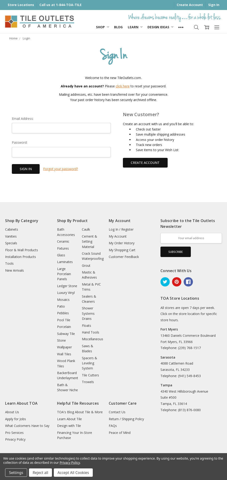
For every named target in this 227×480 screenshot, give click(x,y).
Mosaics (63, 299)
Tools (9, 263)
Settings (16, 472)
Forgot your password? (60, 169)
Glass (61, 255)
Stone (61, 340)
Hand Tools (90, 332)
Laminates (65, 262)
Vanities (11, 236)
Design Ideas (160, 27)
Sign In (213, 5)
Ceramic (63, 241)
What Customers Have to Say (27, 425)
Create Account (190, 5)
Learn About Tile (69, 419)
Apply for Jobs (15, 419)
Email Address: (23, 118)
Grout (86, 265)
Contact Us (117, 412)
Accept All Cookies (73, 472)
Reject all (40, 472)
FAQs (113, 425)
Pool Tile (63, 320)
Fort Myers (169, 329)
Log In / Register (121, 229)
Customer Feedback (124, 256)
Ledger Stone (67, 286)
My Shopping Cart (122, 250)
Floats (86, 325)
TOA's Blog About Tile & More (80, 412)
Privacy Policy (15, 439)
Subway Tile (66, 333)
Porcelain (64, 326)
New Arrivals (14, 270)
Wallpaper (64, 347)
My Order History (121, 243)
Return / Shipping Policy (126, 419)
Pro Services (14, 432)
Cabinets (11, 229)
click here (123, 86)
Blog (118, 27)
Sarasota (167, 357)
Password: (19, 142)
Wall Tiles (64, 354)
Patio (61, 306)
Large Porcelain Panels (64, 274)
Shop (102, 27)
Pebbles (63, 313)
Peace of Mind (120, 432)
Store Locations (21, 5)
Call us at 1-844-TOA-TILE (60, 5)
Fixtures (63, 248)
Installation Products (20, 256)
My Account (118, 236)
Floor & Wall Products (21, 250)
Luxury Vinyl (66, 292)
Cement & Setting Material (89, 241)
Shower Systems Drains (88, 313)
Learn (135, 27)
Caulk (86, 229)
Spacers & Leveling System (89, 363)
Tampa (166, 385)
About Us (12, 412)
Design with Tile (69, 425)
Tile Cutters (90, 375)
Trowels (88, 382)
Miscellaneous (92, 339)
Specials (11, 243)
